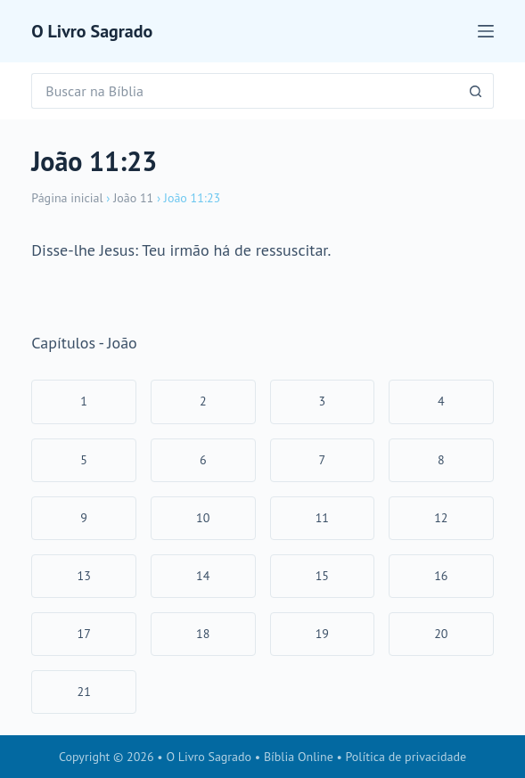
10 (202, 518)
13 (84, 576)
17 (84, 634)
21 (84, 692)
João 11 (133, 198)
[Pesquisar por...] (244, 91)
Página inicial (67, 198)
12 (440, 518)
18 (202, 634)
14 (202, 576)
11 (322, 518)
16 (440, 576)
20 (440, 634)
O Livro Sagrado (91, 31)
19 (322, 634)
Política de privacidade (406, 757)
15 (322, 576)
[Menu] (486, 31)
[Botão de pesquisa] (476, 91)
